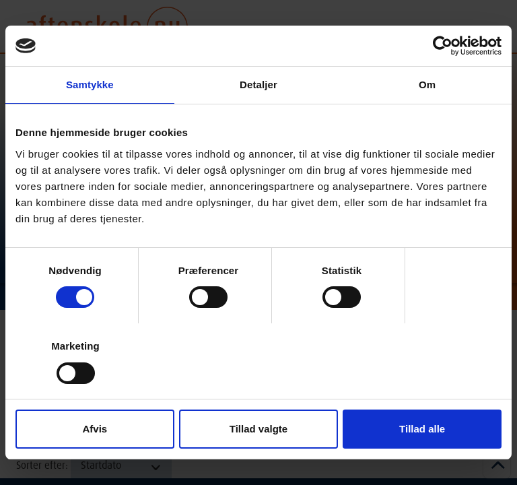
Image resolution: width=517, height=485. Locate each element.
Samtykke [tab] (90, 84)
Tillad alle (422, 428)
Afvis (94, 428)
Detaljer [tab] (258, 84)
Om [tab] (427, 84)
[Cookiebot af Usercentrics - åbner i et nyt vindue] (443, 46)
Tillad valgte (258, 428)
